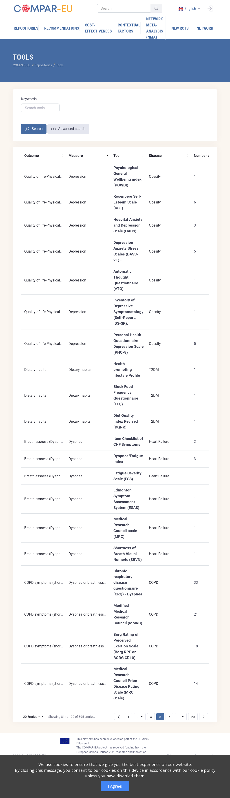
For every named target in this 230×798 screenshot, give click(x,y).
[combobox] (189, 9)
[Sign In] (210, 8)
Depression (77, 176)
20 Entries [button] (34, 717)
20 (194, 717)
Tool (116, 156)
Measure (76, 156)
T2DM (154, 370)
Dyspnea (75, 441)
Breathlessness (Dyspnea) (45, 441)
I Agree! (115, 786)
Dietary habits (35, 370)
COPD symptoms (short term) (47, 582)
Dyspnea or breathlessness (90, 582)
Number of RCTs (207, 156)
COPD (153, 582)
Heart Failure (159, 441)
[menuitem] (26, 28)
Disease (155, 156)
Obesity (155, 176)
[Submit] (156, 8)
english (187, 8)
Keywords (29, 99)
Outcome (31, 156)
